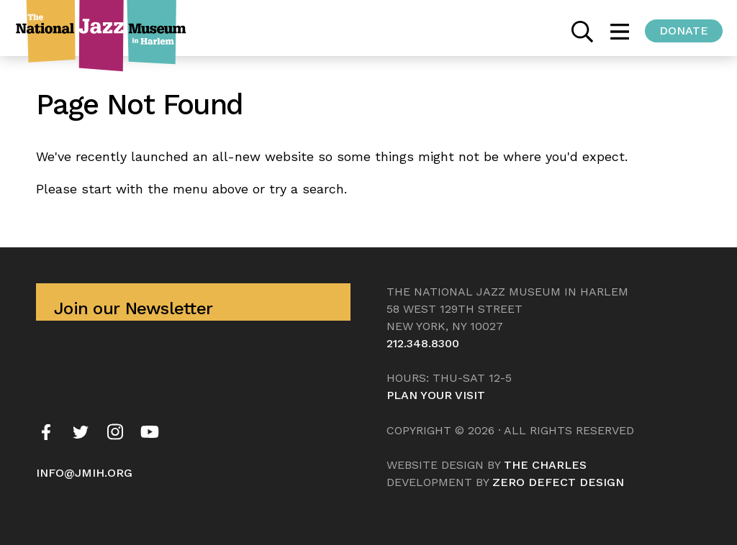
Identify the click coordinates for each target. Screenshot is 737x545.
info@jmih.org (84, 473)
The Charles (545, 465)
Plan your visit (435, 395)
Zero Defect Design (558, 482)
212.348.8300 (422, 343)
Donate (683, 30)
